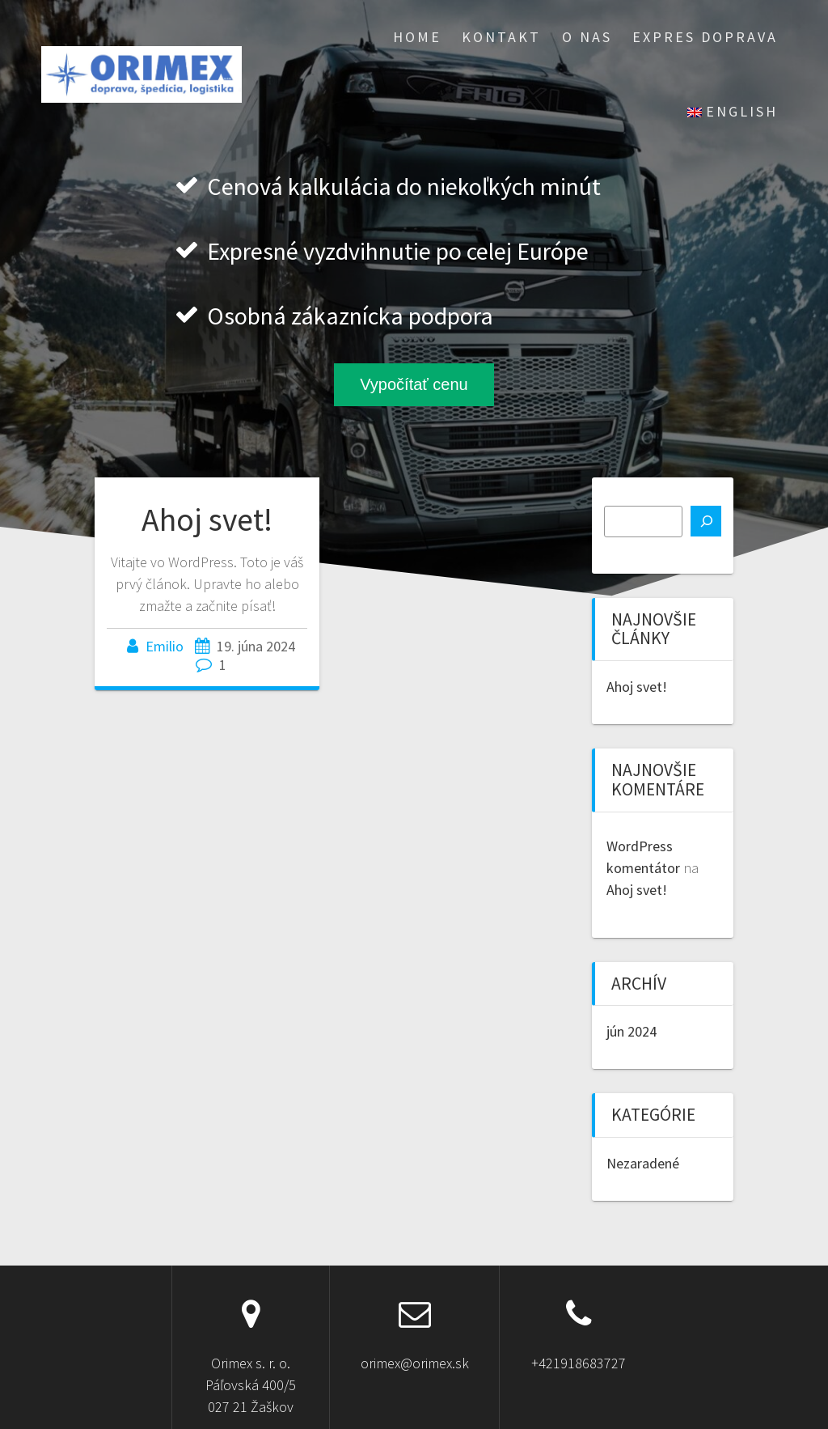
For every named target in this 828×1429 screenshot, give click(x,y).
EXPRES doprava (705, 37)
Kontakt (501, 37)
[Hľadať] (706, 521)
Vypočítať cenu (414, 384)
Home (417, 37)
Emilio (165, 646)
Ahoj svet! (207, 519)
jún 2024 (631, 1031)
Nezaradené (642, 1163)
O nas (587, 37)
